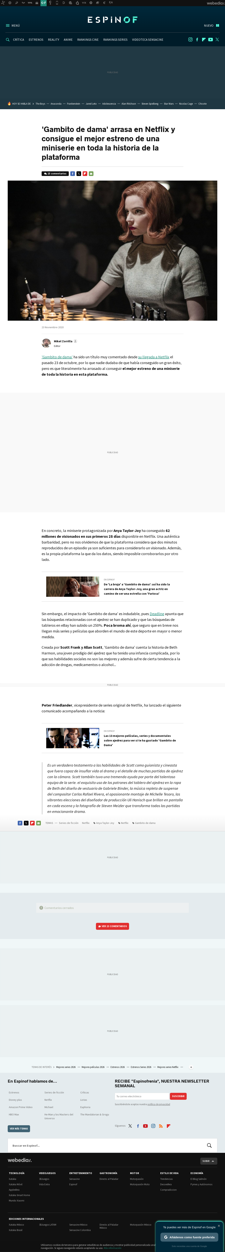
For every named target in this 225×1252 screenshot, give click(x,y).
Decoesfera (166, 1184)
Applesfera (14, 1189)
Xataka (12, 1179)
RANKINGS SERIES (115, 39)
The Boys (40, 103)
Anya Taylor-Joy (105, 823)
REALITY (53, 39)
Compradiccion (168, 1189)
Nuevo (208, 25)
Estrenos (14, 1092)
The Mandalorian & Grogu (94, 1114)
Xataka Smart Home (19, 1195)
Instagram (190, 39)
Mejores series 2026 (66, 1067)
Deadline (157, 613)
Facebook (197, 39)
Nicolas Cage (186, 103)
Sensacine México (78, 1224)
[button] (65, 341)
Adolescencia (109, 103)
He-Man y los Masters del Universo (58, 1116)
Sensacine (74, 1179)
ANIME (68, 39)
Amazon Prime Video (21, 1107)
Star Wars (169, 103)
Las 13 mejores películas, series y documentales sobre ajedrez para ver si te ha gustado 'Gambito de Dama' (140, 740)
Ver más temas (19, 1128)
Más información (112, 1248)
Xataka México (16, 1224)
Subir (206, 1161)
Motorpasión (137, 1179)
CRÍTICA (18, 39)
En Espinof (109, 579)
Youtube (210, 39)
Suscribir (178, 1096)
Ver (114, 926)
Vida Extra (44, 1184)
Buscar (209, 1145)
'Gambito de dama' (57, 356)
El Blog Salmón (199, 1179)
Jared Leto (91, 103)
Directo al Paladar (109, 1179)
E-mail (91, 173)
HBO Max (14, 1114)
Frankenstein (73, 103)
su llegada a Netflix (153, 356)
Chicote (202, 103)
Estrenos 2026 (118, 1067)
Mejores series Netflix (168, 1067)
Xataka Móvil (15, 1184)
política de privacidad (159, 1104)
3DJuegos (44, 1179)
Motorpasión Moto (140, 1184)
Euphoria (85, 1107)
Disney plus (15, 1100)
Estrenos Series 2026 (141, 1067)
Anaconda (56, 103)
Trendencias (166, 1179)
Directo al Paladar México (109, 1226)
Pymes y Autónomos (201, 1184)
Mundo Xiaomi (16, 1200)
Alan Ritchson (129, 103)
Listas (83, 1100)
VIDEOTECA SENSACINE (147, 39)
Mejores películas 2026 (93, 1067)
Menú (16, 25)
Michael (48, 1107)
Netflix (85, 823)
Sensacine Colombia (80, 1230)
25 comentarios (57, 173)
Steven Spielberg (150, 103)
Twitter (217, 39)
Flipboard (203, 39)
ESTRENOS (36, 39)
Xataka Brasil (15, 1230)
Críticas (84, 1092)
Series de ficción (68, 823)
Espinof (112, 19)
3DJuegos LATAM (47, 1224)
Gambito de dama (145, 823)
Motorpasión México (140, 1224)
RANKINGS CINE (88, 39)
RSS (161, 1125)
